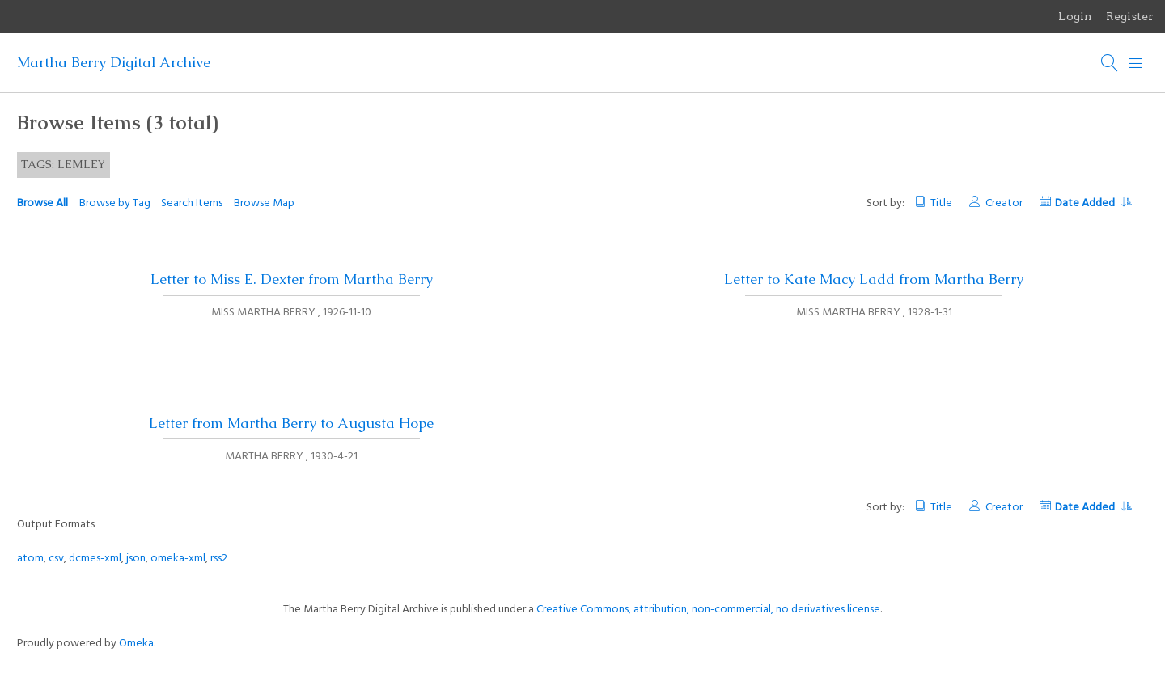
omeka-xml (177, 558)
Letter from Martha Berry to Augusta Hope (291, 423)
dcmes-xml (95, 558)
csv (56, 558)
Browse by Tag (114, 203)
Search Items (191, 203)
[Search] (1110, 63)
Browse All (42, 203)
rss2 (218, 558)
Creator (1004, 203)
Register (1130, 16)
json (136, 558)
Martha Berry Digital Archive (113, 62)
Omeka (136, 643)
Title (941, 203)
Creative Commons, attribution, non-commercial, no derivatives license (708, 609)
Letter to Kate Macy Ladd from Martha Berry (873, 279)
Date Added (1093, 203)
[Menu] (1136, 63)
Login (1075, 16)
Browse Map (264, 203)
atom (30, 558)
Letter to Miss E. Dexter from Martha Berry (291, 279)
